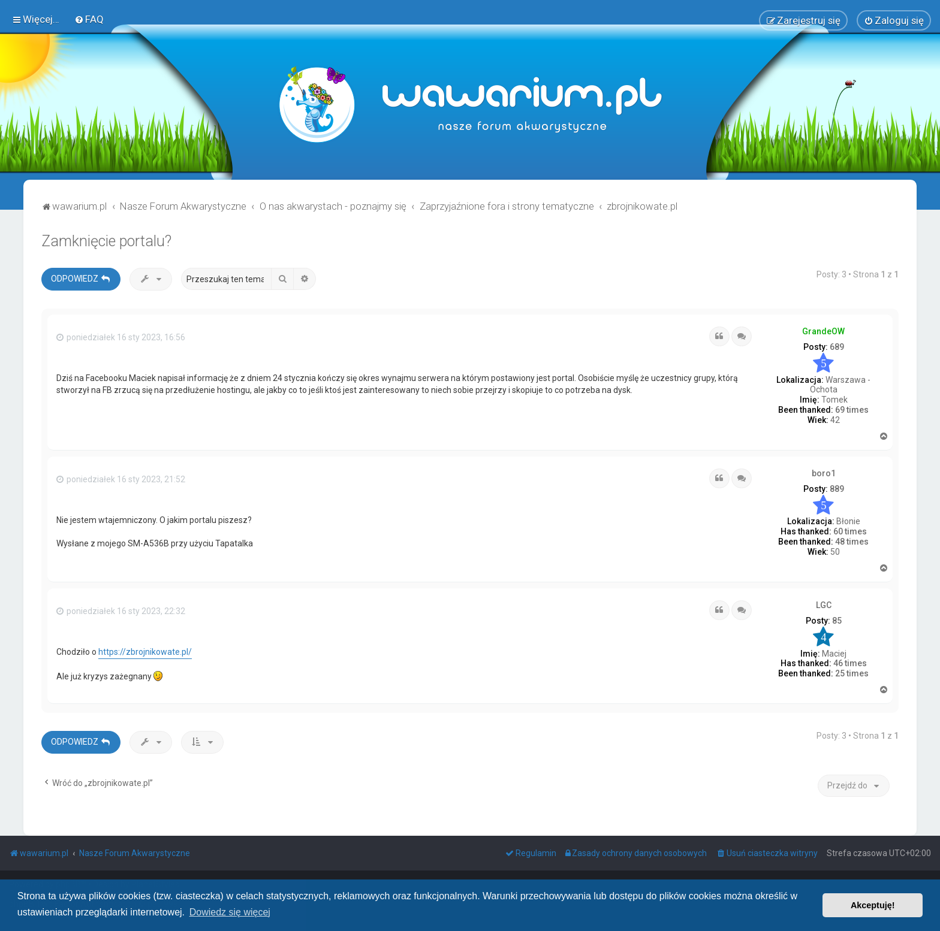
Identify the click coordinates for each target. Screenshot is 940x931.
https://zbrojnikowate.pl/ (145, 650)
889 (837, 487)
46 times (850, 661)
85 (837, 619)
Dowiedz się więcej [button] (229, 912)
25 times (852, 671)
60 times (850, 529)
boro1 (824, 471)
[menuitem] (89, 19)
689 (837, 345)
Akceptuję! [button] (873, 905)
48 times (852, 540)
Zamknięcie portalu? (106, 239)
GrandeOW (823, 329)
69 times (852, 408)
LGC (823, 603)
